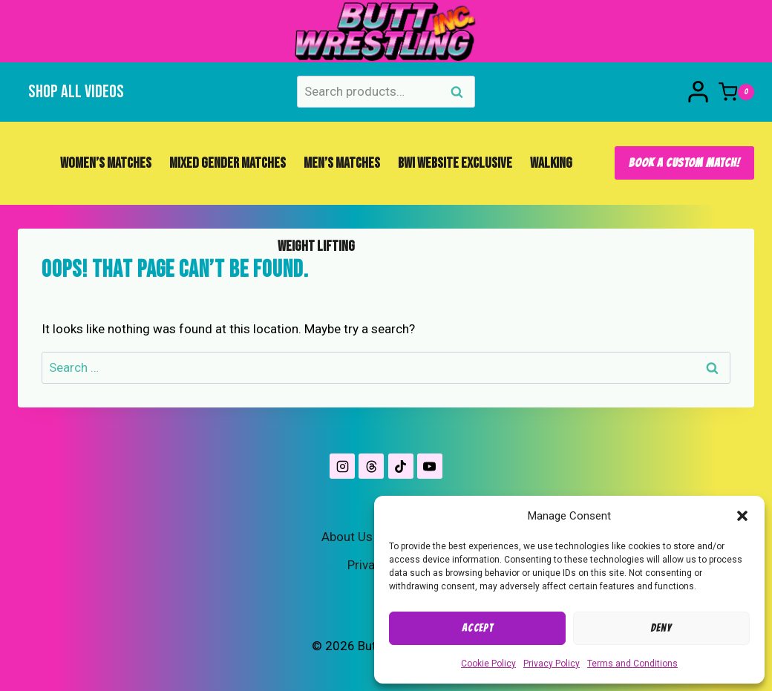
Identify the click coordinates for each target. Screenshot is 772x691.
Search (461, 93)
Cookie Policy (488, 663)
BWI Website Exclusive (455, 163)
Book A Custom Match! (684, 163)
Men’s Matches (342, 163)
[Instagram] (342, 466)
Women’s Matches (105, 163)
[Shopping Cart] (736, 92)
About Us (347, 536)
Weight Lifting (316, 246)
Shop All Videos (76, 91)
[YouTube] (429, 466)
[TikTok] (400, 466)
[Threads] (371, 466)
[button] (742, 515)
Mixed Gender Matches (227, 163)
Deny (661, 628)
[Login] (698, 92)
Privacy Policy (551, 663)
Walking (551, 163)
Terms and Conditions (632, 663)
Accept (477, 628)
